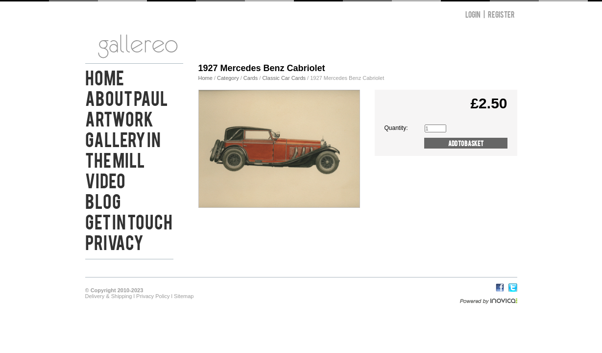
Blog (103, 200)
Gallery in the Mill (123, 148)
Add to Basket (465, 143)
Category (229, 78)
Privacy (114, 241)
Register (501, 14)
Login (473, 14)
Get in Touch (128, 220)
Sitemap (183, 296)
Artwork (119, 117)
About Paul (126, 97)
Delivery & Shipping (108, 296)
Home (104, 76)
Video (105, 179)
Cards (250, 78)
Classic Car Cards (284, 78)
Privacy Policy (152, 296)
